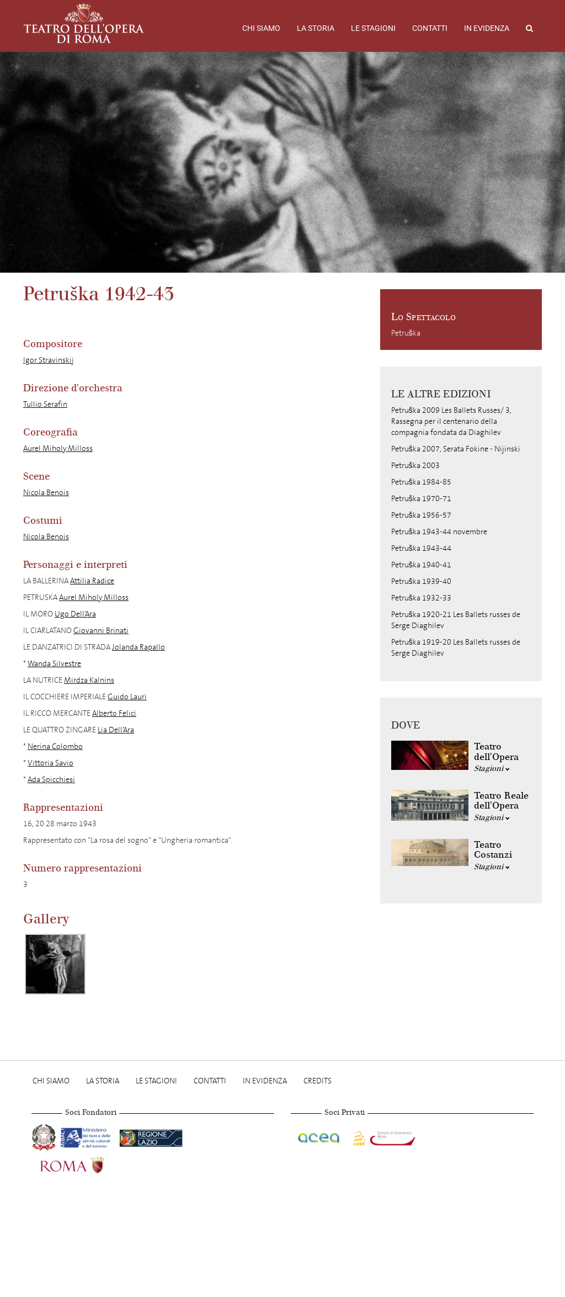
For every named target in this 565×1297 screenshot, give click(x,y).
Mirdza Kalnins (89, 680)
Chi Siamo (261, 28)
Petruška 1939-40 (421, 581)
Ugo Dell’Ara (75, 614)
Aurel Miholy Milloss (58, 448)
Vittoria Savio (50, 763)
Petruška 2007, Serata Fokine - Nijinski (455, 449)
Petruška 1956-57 (421, 515)
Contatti (429, 28)
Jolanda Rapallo (138, 647)
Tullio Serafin (45, 404)
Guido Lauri (127, 697)
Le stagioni (373, 28)
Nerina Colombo (55, 746)
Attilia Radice (92, 581)
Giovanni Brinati (101, 630)
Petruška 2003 (415, 465)
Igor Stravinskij (48, 360)
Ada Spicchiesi (51, 779)
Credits (317, 1081)
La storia (315, 28)
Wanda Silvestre (54, 663)
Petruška (405, 333)
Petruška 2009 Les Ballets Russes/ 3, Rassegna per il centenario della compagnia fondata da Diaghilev (451, 421)
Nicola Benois (46, 492)
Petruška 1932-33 (421, 598)
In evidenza (486, 28)
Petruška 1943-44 (421, 548)
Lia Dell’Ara (116, 730)
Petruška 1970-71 (421, 498)
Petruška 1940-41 (421, 565)
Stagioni (492, 768)
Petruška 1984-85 (421, 482)
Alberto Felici (114, 713)
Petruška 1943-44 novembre (439, 532)
